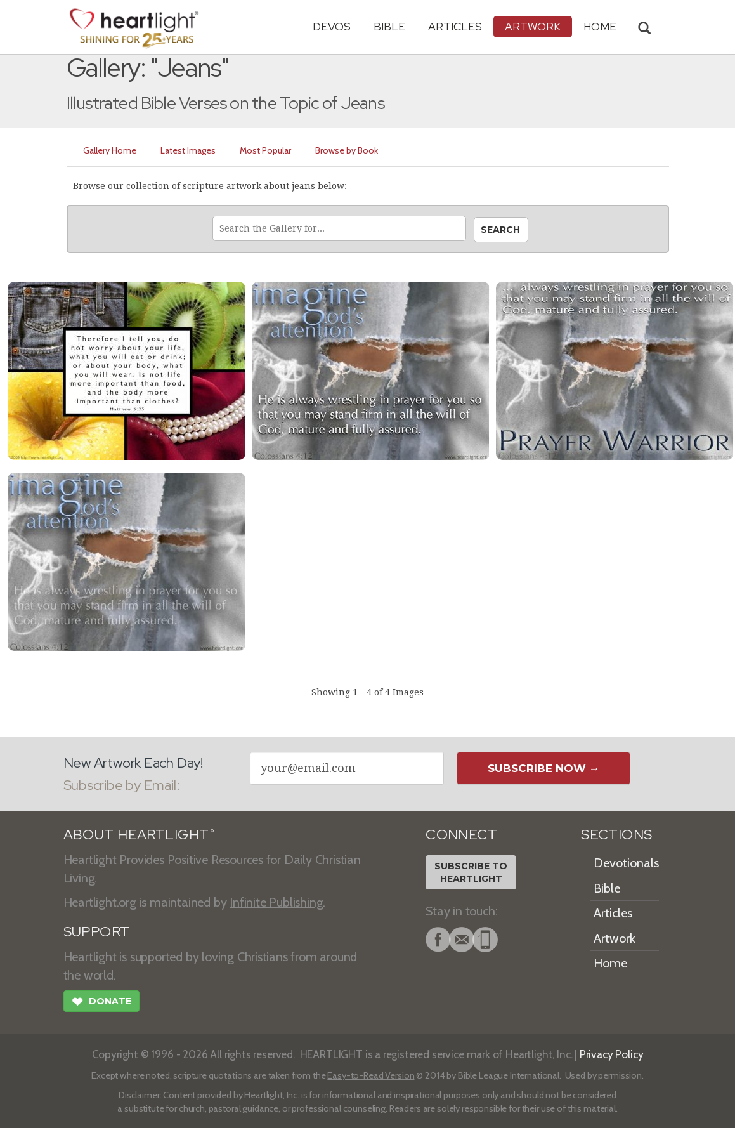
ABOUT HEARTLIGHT (138, 834)
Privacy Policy (612, 1054)
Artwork (533, 26)
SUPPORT (96, 931)
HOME (599, 26)
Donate (101, 1003)
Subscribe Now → (544, 768)
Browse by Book (346, 150)
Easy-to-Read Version (370, 1075)
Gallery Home (109, 150)
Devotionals (626, 862)
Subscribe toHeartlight (470, 872)
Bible (389, 26)
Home (610, 963)
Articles (455, 26)
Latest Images (188, 150)
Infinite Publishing (276, 902)
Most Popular (265, 150)
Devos (332, 26)
